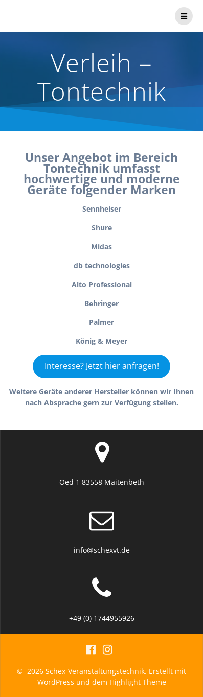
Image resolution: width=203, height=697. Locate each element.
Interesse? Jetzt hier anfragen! (101, 365)
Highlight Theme (137, 682)
